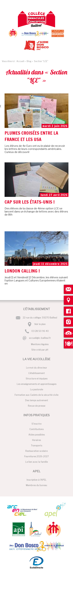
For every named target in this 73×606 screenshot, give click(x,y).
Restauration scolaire (36, 451)
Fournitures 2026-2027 (36, 456)
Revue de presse (36, 405)
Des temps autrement (36, 400)
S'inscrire (36, 423)
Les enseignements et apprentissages (36, 384)
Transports (36, 445)
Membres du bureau (36, 485)
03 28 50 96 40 (40, 331)
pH (46, 349)
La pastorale (36, 389)
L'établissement (36, 373)
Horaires (36, 440)
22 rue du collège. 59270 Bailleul (40, 317)
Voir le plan (40, 324)
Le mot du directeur (36, 367)
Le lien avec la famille (36, 461)
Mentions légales (40, 344)
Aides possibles (36, 434)
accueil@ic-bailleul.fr (40, 338)
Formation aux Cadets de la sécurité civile (36, 395)
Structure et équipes (36, 378)
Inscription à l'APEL (37, 479)
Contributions (36, 429)
